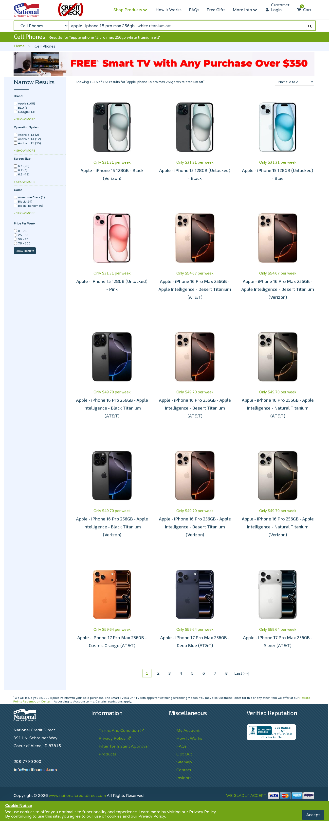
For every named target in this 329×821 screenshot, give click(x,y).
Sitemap (184, 762)
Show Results (25, 251)
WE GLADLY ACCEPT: (270, 795)
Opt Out (184, 754)
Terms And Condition (119, 730)
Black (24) (25, 201)
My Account (188, 730)
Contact (183, 769)
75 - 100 (24, 243)
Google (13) (26, 111)
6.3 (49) (23, 174)
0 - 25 (22, 230)
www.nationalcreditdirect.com (77, 795)
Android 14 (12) (29, 138)
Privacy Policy (202, 811)
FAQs (194, 9)
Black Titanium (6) (30, 205)
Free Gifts (216, 9)
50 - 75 (23, 239)
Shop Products (130, 9)
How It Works (169, 9)
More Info (245, 9)
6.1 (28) (23, 166)
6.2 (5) (22, 170)
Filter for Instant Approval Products (124, 750)
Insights (183, 777)
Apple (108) (26, 103)
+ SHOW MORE (24, 119)
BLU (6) (23, 107)
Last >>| (241, 673)
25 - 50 (23, 235)
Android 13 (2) (28, 134)
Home (19, 46)
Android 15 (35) (29, 143)
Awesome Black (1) (31, 197)
